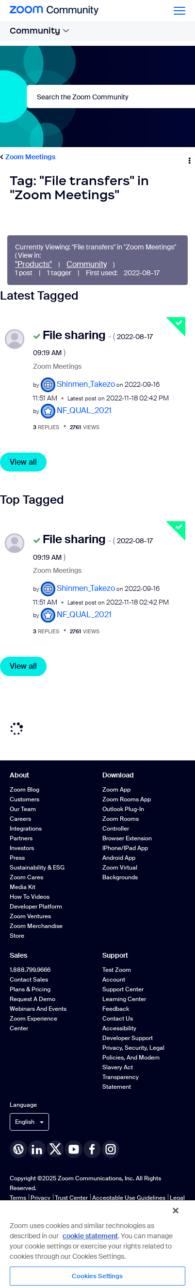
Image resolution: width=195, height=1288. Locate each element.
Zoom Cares (26, 877)
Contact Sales (29, 980)
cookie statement (90, 1235)
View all (23, 462)
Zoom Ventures (30, 916)
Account (113, 980)
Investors (22, 848)
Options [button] (188, 157)
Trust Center (71, 1198)
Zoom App (116, 790)
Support (115, 955)
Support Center (123, 989)
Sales (18, 955)
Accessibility (119, 1028)
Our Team (23, 809)
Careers (20, 819)
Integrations (26, 829)
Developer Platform (36, 906)
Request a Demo (32, 999)
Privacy (40, 1198)
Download (118, 775)
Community (39, 30)
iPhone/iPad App (125, 848)
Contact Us (117, 1019)
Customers (24, 799)
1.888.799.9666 (30, 970)
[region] (97, 1243)
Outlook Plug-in (123, 809)
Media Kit (22, 887)
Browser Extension (127, 838)
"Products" (33, 264)
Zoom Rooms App (126, 799)
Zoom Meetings (30, 156)
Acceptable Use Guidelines (128, 1198)
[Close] (176, 1210)
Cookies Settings (97, 1276)
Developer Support (127, 1038)
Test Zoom (116, 970)
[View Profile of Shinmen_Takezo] (86, 384)
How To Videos (29, 897)
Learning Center (124, 999)
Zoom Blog (24, 790)
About (19, 775)
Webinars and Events (38, 1009)
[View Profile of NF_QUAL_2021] (84, 410)
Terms (18, 1198)
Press (17, 858)
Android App (118, 858)
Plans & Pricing (30, 989)
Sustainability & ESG (37, 867)
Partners (21, 838)
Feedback (115, 1009)
